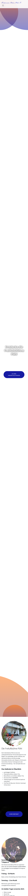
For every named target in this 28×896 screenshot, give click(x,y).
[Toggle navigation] (3, 5)
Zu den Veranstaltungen (14, 374)
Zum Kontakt (14, 814)
